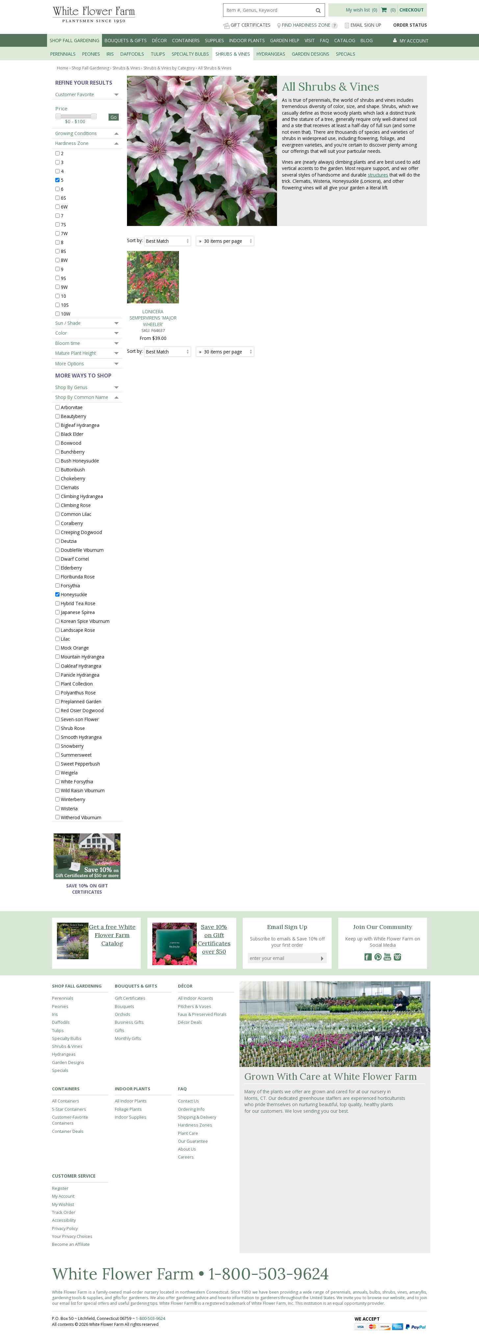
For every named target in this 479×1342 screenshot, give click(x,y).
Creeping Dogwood (81, 532)
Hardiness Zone (71, 143)
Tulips (58, 1030)
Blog (367, 40)
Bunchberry (73, 452)
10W (65, 313)
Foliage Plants (128, 1109)
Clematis (70, 487)
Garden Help (284, 40)
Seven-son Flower (80, 719)
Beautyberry (73, 416)
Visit (310, 40)
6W (64, 207)
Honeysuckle (74, 594)
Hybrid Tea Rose (78, 603)
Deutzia (69, 541)
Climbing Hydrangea (82, 496)
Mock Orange (75, 648)
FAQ (324, 40)
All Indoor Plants (131, 1101)
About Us (187, 1149)
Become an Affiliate (71, 1244)
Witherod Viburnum (81, 817)
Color (61, 333)
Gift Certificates (246, 25)
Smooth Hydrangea (81, 737)
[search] (267, 10)
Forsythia (70, 585)
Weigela (69, 772)
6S (63, 198)
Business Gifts (129, 1022)
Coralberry (72, 523)
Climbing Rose (76, 505)
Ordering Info (191, 1109)
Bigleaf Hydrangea (80, 425)
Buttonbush (73, 469)
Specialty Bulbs (67, 1038)
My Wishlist (63, 1204)
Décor (159, 40)
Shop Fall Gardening (74, 40)
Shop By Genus (71, 387)
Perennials (62, 998)
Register (60, 1188)
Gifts (119, 1030)
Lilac (65, 639)
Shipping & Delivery (197, 1117)
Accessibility (64, 1220)
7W (64, 233)
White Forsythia (77, 781)
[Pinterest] (377, 957)
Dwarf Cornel (75, 558)
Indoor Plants (247, 40)
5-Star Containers (69, 1109)
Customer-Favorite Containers (70, 1120)
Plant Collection (77, 683)
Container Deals (68, 1131)
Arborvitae (72, 407)
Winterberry (73, 799)
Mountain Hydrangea (82, 657)
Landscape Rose (78, 630)
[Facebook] (368, 957)
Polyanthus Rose (78, 692)
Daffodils (61, 1022)
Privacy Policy (65, 1228)
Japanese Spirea (78, 612)
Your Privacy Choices (72, 1236)
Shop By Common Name (81, 397)
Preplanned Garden (81, 701)
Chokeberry (73, 478)
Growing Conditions (76, 133)
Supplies (214, 40)
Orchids (122, 1014)
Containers (186, 40)
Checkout (411, 10)
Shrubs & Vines (67, 1046)
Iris (55, 1014)
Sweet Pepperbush (80, 764)
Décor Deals (190, 1022)
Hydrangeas (64, 1054)
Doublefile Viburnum (82, 549)
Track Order (63, 1212)
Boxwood (71, 443)
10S (65, 304)
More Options (69, 363)
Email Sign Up (362, 25)
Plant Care (188, 1133)
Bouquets (124, 1006)
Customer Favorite (74, 94)
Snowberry (72, 746)
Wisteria (69, 808)
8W (64, 260)
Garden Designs (68, 1062)
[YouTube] (387, 957)
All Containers (65, 1101)
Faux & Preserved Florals (202, 1014)
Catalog (344, 40)
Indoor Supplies (130, 1117)
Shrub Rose (73, 728)
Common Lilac (76, 514)
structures (378, 175)
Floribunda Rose (78, 576)
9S (63, 278)
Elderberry (71, 568)
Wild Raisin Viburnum (83, 790)
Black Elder (72, 434)
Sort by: (135, 240)
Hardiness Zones (195, 1125)
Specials (60, 1070)
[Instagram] (397, 957)
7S (63, 224)
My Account (63, 1196)
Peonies (60, 1006)
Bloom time (67, 343)
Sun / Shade (68, 323)
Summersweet (76, 755)
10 (63, 296)
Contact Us (188, 1101)
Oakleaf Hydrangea (81, 665)
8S (63, 251)
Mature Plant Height (75, 353)
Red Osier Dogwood (82, 710)
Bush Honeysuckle (80, 461)
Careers (186, 1157)
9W (64, 287)
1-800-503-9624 (269, 1274)
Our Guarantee (193, 1141)
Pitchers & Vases (194, 1006)
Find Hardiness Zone (307, 25)
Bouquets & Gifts (126, 40)
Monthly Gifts (128, 1038)
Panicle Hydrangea (80, 674)
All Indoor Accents (195, 998)
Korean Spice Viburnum (85, 621)
